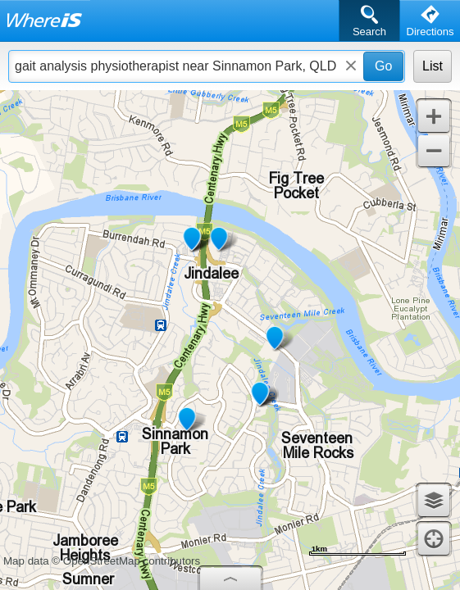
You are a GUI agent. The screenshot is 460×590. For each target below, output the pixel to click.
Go (383, 66)
